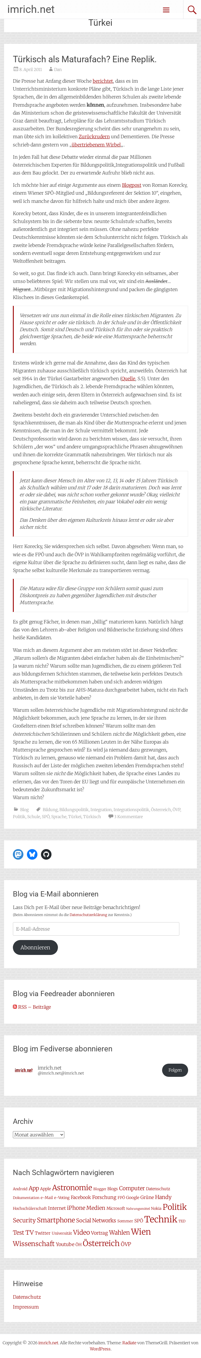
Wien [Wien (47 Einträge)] (141, 1232)
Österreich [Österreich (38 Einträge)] (101, 1243)
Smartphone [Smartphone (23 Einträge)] (56, 1220)
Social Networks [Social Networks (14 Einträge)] (96, 1220)
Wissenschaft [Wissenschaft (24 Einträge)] (34, 1244)
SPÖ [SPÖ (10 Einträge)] (138, 1221)
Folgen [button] (175, 1070)
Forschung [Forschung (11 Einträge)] (104, 1197)
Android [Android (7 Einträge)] (20, 1188)
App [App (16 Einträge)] (34, 1188)
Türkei (74, 816)
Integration (101, 809)
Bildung (50, 809)
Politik (19, 816)
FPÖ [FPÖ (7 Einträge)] (121, 1197)
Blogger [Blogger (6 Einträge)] (99, 1189)
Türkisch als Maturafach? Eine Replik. (85, 59)
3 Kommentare (128, 816)
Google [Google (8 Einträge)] (132, 1197)
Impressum (26, 1307)
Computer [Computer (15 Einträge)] (132, 1188)
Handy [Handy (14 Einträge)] (163, 1197)
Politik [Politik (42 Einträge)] (175, 1207)
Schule (33, 816)
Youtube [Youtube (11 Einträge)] (65, 1244)
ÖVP (176, 809)
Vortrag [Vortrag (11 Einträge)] (99, 1233)
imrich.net (31, 9)
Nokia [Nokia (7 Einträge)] (156, 1208)
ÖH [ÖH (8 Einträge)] (78, 1244)
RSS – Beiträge (32, 1007)
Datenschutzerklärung (88, 915)
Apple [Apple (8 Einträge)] (45, 1188)
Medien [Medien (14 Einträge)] (95, 1208)
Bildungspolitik (74, 809)
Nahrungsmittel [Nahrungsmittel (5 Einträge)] (138, 1209)
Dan (58, 69)
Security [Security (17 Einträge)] (24, 1220)
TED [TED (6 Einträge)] (181, 1221)
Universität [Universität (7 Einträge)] (62, 1233)
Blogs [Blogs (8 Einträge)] (112, 1188)
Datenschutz (27, 1297)
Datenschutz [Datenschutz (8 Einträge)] (158, 1188)
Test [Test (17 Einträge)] (18, 1232)
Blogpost (131, 185)
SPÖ (45, 816)
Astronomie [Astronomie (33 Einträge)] (72, 1187)
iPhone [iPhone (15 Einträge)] (76, 1208)
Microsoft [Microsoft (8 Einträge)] (115, 1208)
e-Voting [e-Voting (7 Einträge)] (62, 1197)
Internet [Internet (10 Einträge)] (57, 1208)
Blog (24, 809)
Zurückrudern (94, 136)
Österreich (161, 809)
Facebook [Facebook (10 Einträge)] (81, 1197)
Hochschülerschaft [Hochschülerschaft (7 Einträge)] (30, 1208)
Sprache (58, 816)
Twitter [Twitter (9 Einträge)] (43, 1233)
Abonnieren (35, 947)
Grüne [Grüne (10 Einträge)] (147, 1197)
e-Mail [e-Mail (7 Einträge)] (47, 1197)
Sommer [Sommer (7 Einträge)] (125, 1221)
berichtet (103, 81)
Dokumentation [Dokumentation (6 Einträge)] (26, 1197)
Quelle (128, 378)
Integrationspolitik (131, 809)
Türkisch (92, 816)
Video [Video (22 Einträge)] (81, 1232)
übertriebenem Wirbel (96, 145)
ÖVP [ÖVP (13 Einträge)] (126, 1244)
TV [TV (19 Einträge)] (29, 1232)
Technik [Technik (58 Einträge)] (160, 1219)
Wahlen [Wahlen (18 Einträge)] (119, 1232)
